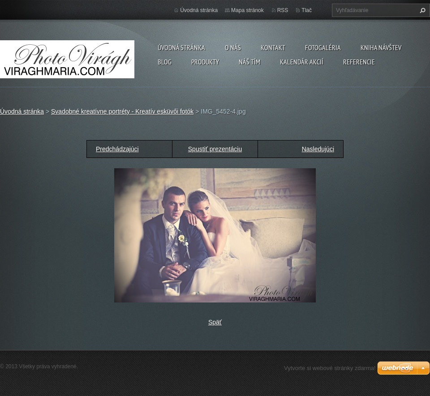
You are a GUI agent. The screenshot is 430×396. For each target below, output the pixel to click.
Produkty (205, 61)
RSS (282, 10)
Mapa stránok (247, 10)
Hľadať (421, 10)
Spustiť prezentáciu (215, 149)
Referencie (359, 61)
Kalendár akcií (301, 61)
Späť (215, 322)
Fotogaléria (323, 47)
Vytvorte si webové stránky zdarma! (330, 368)
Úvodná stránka (181, 47)
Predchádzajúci (117, 149)
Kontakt (273, 47)
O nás (233, 47)
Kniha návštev (381, 47)
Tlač (306, 10)
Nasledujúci (318, 149)
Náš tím (249, 61)
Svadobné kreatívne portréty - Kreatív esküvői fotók (122, 111)
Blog (165, 61)
